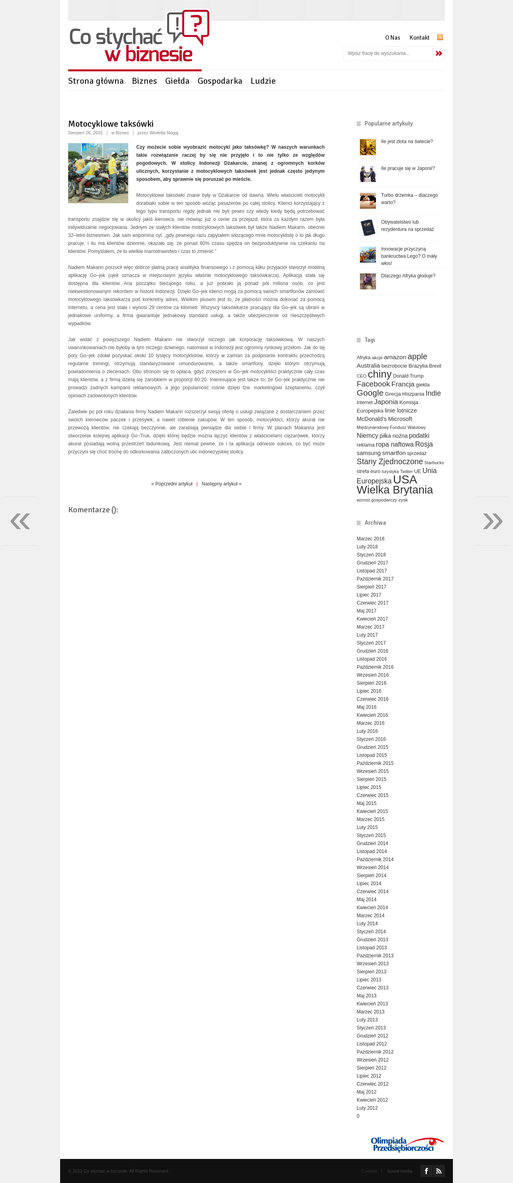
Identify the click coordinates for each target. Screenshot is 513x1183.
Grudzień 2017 (372, 563)
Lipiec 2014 (369, 883)
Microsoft (400, 419)
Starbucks (434, 462)
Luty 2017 (367, 635)
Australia (368, 365)
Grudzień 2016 (372, 651)
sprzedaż (417, 453)
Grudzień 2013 (372, 939)
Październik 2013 (375, 956)
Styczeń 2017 (371, 643)
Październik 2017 (375, 579)
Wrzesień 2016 (373, 675)
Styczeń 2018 (371, 555)
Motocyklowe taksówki (111, 123)
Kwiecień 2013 (372, 1004)
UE (417, 471)
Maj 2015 (366, 803)
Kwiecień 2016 (372, 715)
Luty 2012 (367, 1108)
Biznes (144, 80)
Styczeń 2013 (371, 1028)
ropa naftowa (395, 444)
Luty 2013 (367, 1020)
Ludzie (263, 80)
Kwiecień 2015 (372, 811)
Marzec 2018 (370, 539)
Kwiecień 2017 (372, 619)
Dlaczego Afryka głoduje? (408, 276)
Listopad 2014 (372, 851)
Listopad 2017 (372, 571)
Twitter (406, 471)
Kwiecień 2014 (372, 907)
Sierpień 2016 (371, 683)
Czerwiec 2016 (372, 699)
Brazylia (418, 366)
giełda (422, 385)
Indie (433, 393)
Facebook (373, 384)
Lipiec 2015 (369, 787)
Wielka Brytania (395, 489)
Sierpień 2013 (371, 972)
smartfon (394, 452)
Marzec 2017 (370, 627)
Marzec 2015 (370, 819)
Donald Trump (408, 376)
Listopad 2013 (372, 947)
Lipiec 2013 (369, 980)
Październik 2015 (375, 763)
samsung (369, 453)
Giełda (177, 80)
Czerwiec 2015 (372, 795)
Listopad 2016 (372, 659)
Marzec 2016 (370, 723)
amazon (395, 357)
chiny (380, 374)
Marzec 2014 (370, 915)
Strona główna (96, 80)
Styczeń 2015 (371, 835)
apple (418, 356)
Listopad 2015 (372, 755)
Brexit (435, 366)
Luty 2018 (367, 547)
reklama (366, 445)
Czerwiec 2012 (372, 1084)
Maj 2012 (366, 1092)
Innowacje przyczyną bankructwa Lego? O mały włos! (409, 256)
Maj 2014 (366, 899)
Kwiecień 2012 (372, 1100)
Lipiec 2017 (369, 595)
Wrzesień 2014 (373, 867)
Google (370, 392)
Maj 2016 (366, 707)
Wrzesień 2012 (373, 1060)
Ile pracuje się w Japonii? (408, 168)
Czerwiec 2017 (372, 603)
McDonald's (372, 419)
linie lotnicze (401, 410)
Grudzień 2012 (372, 1036)
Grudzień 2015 (372, 747)
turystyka (390, 471)
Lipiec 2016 (369, 691)
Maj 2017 (366, 611)
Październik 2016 (375, 667)
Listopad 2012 (372, 1044)
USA (405, 479)
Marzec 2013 (370, 1012)
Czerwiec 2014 (372, 891)
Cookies (370, 1171)
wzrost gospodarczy (377, 499)
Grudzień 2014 (372, 843)
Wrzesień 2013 (373, 964)
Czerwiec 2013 (372, 988)
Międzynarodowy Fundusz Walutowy (391, 427)
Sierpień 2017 (371, 587)
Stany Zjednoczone (390, 461)
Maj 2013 (366, 996)
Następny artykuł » (221, 484)
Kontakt (420, 37)
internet (365, 402)
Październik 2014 (375, 859)
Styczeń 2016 (371, 739)
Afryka (363, 357)
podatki (419, 435)
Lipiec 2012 (369, 1076)
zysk (403, 499)
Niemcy (367, 435)
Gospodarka (220, 80)
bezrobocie (394, 366)
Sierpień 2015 (371, 779)
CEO (361, 376)
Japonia (386, 402)
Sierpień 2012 (371, 1068)
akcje (377, 357)
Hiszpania (413, 394)
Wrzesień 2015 (373, 771)
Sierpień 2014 (371, 875)
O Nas (392, 37)
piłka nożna (394, 436)
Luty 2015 (367, 827)
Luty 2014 (367, 923)
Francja (403, 384)
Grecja (393, 394)
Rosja (424, 444)
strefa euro (368, 471)
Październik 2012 (375, 1052)
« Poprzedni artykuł (171, 484)
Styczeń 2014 (371, 931)
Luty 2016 (367, 731)
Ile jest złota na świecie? (407, 141)
